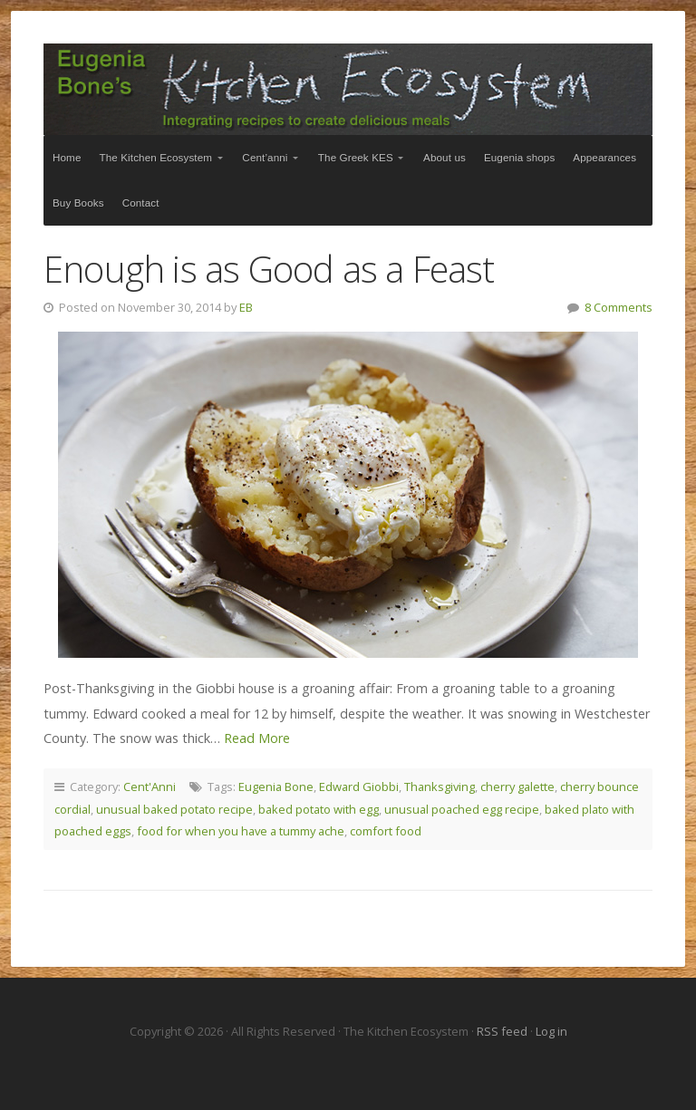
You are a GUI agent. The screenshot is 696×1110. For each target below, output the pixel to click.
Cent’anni (264, 157)
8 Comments (618, 307)
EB (246, 307)
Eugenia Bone (276, 786)
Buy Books (78, 202)
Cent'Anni (149, 786)
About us (444, 157)
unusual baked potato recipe (174, 809)
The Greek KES (355, 157)
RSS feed (503, 1031)
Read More (257, 738)
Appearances (604, 157)
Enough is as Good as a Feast (269, 269)
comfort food (385, 831)
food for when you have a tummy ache (240, 831)
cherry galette (517, 786)
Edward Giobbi (359, 786)
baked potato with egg (318, 809)
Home (67, 157)
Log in (551, 1031)
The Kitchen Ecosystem (348, 89)
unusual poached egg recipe (461, 809)
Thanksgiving (439, 786)
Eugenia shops (519, 157)
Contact (141, 202)
